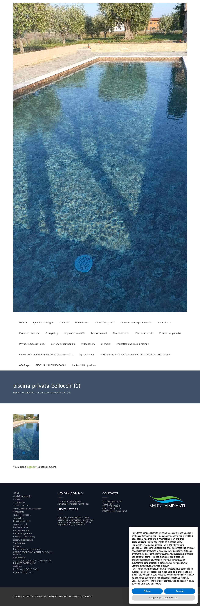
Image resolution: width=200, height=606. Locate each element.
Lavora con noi (20, 524)
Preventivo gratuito (22, 533)
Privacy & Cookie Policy (24, 536)
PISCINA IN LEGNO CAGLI (26, 569)
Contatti (17, 499)
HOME (16, 493)
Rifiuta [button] (147, 591)
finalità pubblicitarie (141, 560)
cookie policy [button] (176, 542)
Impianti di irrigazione (23, 572)
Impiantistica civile (22, 521)
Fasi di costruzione (22, 514)
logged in (31, 466)
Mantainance (19, 502)
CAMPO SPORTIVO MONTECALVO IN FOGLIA (32, 553)
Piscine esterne (20, 527)
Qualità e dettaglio (22, 496)
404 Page (17, 566)
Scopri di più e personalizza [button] (163, 597)
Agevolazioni (19, 557)
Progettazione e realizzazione (27, 549)
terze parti (179, 545)
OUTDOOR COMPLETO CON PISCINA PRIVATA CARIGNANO (32, 561)
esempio (17, 546)
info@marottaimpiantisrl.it (114, 510)
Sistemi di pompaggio (23, 539)
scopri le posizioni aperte (69, 501)
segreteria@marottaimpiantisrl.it (73, 503)
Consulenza (18, 511)
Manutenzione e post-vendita (27, 508)
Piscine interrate (21, 530)
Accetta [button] (180, 591)
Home (16, 392)
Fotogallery (28, 392)
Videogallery (19, 542)
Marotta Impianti (21, 505)
